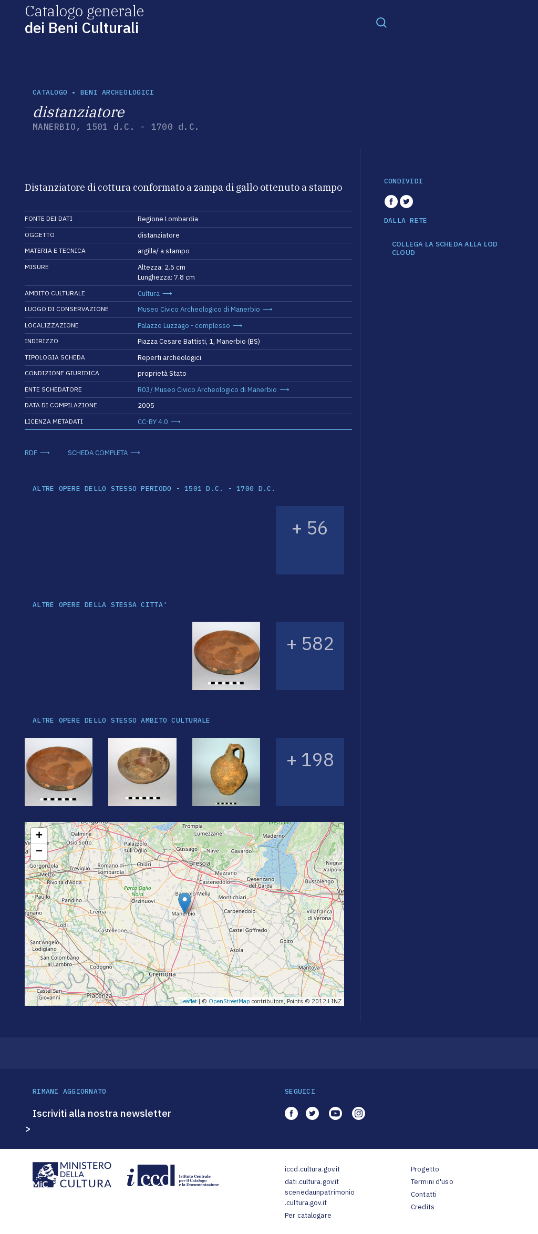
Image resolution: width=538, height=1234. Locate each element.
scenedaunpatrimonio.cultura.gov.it (320, 1197)
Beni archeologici (117, 92)
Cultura (149, 293)
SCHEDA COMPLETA (98, 452)
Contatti (424, 1194)
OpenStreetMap (229, 1001)
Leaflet (188, 1001)
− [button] (39, 852)
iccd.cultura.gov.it (312, 1169)
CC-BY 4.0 (153, 421)
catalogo (50, 92)
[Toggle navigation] (381, 22)
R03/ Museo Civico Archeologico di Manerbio (207, 389)
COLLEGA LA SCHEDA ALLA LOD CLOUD (445, 248)
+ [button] (39, 836)
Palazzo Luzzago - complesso (184, 325)
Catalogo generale (84, 18)
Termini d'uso (432, 1181)
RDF (31, 452)
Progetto (425, 1169)
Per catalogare (308, 1215)
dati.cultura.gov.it (312, 1181)
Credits (422, 1206)
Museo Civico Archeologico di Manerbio (199, 309)
